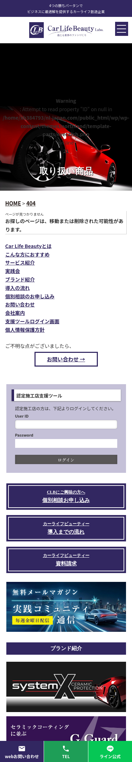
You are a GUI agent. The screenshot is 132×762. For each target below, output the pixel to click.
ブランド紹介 (20, 279)
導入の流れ (17, 287)
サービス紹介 (20, 262)
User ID (22, 416)
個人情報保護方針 (25, 329)
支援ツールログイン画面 (32, 321)
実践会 (12, 270)
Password (24, 435)
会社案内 (15, 312)
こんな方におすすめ (27, 254)
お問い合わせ (20, 304)
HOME (13, 203)
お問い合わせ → (66, 359)
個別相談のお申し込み (30, 296)
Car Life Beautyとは (28, 245)
